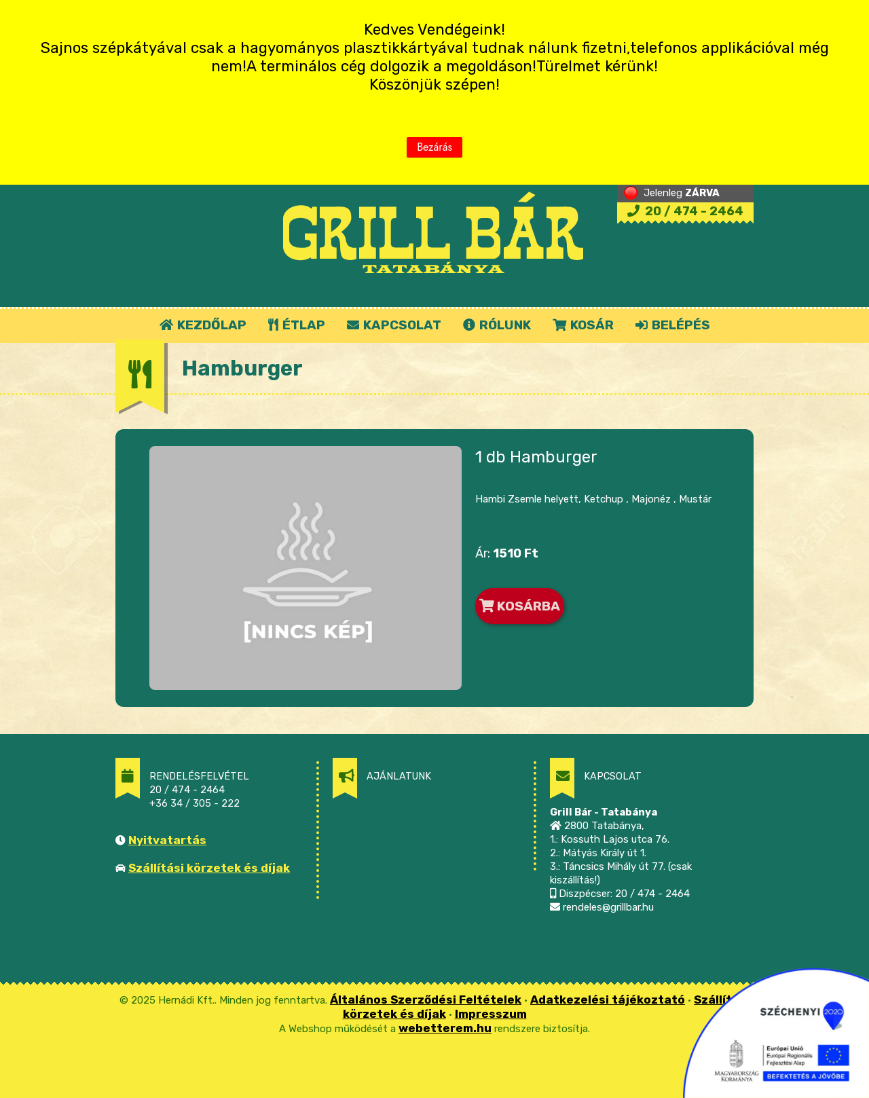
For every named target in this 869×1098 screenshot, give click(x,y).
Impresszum (491, 1014)
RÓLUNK (497, 325)
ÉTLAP (297, 325)
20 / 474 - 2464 (685, 211)
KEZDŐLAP (203, 325)
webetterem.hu (445, 1028)
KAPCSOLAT (394, 325)
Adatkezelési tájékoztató (607, 999)
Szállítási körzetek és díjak (209, 868)
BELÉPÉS (672, 325)
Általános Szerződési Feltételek (425, 999)
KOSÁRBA (519, 606)
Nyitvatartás (167, 840)
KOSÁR (583, 325)
